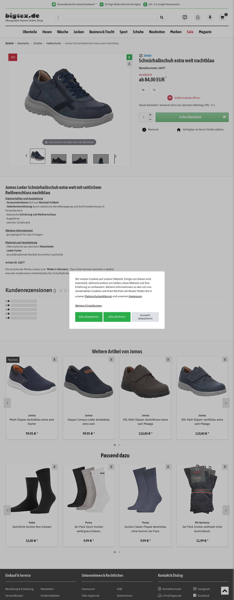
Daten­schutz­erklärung (98, 296)
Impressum (135, 296)
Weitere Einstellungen (88, 305)
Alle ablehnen (117, 316)
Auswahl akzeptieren (145, 317)
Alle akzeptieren (89, 316)
